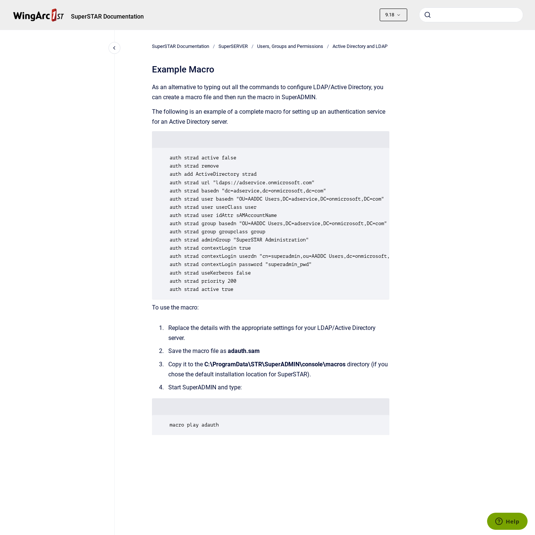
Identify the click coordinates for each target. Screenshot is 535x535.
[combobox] (471, 15)
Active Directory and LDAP (360, 46)
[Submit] (428, 15)
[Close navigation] (114, 48)
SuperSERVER (233, 46)
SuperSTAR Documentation (107, 16)
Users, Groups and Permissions (290, 46)
